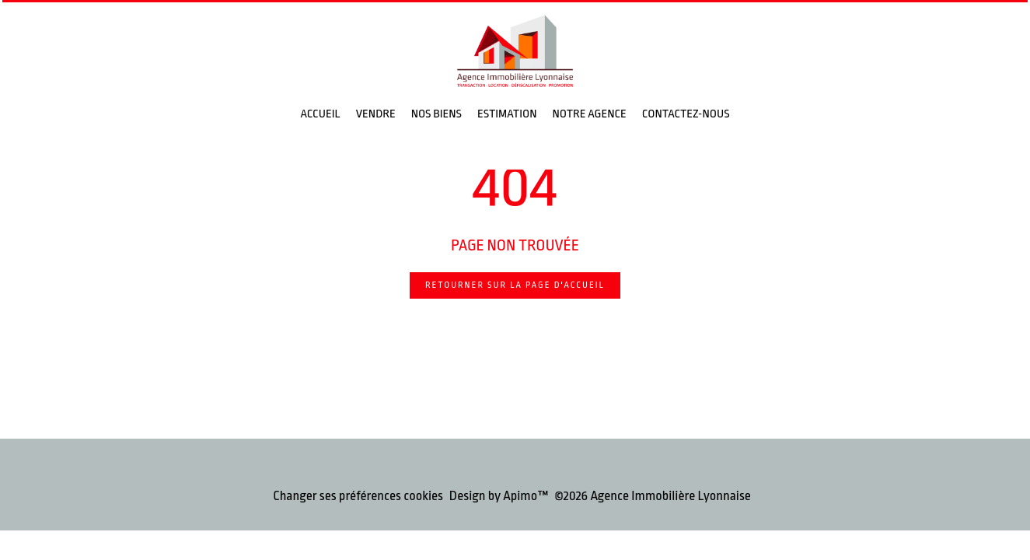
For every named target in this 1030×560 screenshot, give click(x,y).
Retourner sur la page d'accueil (515, 285)
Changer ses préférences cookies (358, 495)
